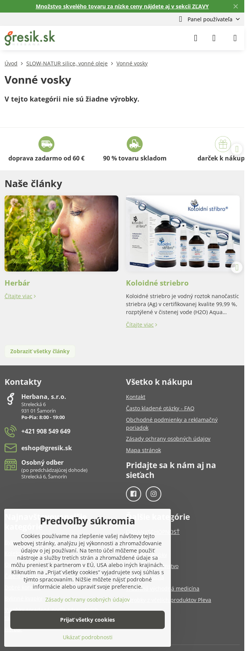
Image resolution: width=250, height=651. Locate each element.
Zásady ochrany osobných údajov (87, 599)
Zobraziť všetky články (40, 351)
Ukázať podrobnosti (88, 637)
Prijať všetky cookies (87, 619)
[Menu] (235, 38)
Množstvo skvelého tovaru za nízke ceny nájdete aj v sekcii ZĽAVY (122, 6)
